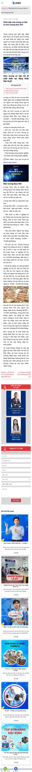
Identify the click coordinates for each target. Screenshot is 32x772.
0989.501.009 (16, 413)
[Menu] (2, 3)
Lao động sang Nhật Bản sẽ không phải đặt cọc (24, 374)
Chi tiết (16, 553)
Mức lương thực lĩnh (11, 93)
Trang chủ (4, 8)
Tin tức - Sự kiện (13, 19)
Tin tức (5, 19)
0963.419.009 (16, 439)
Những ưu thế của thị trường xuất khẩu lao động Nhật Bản (7, 374)
